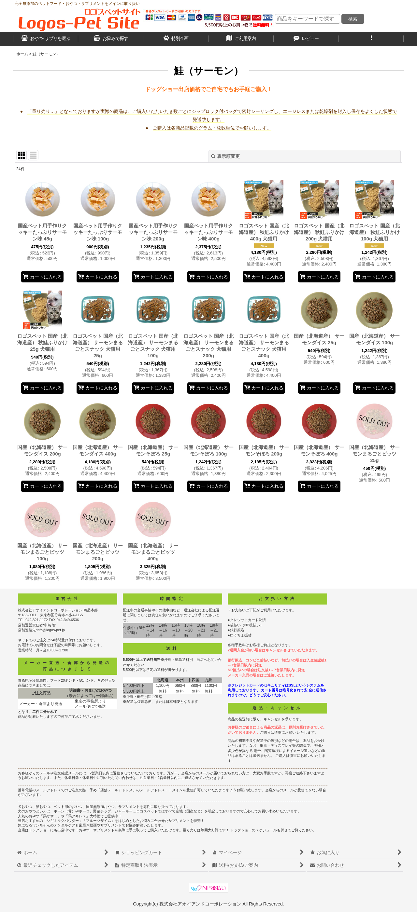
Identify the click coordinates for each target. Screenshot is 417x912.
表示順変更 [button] (225, 156)
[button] (371, 39)
